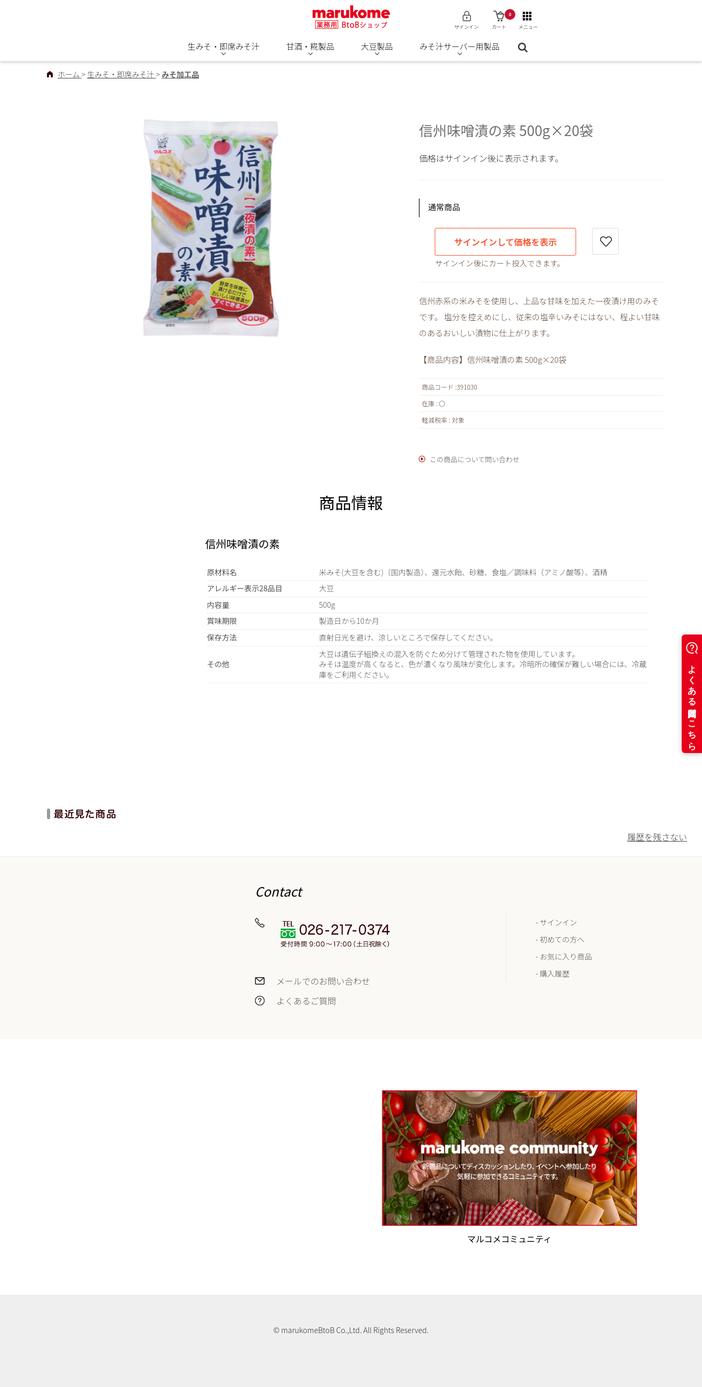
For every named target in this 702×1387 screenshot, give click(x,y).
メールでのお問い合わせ (323, 980)
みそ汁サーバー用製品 (460, 46)
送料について (93, 923)
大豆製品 (377, 46)
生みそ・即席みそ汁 (224, 46)
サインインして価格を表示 (505, 241)
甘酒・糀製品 (310, 46)
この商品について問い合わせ (474, 459)
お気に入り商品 (566, 956)
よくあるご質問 (306, 1000)
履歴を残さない (657, 836)
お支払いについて (102, 962)
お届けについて (98, 943)
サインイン (558, 922)
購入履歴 (555, 973)
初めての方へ (562, 939)
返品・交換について (106, 982)
